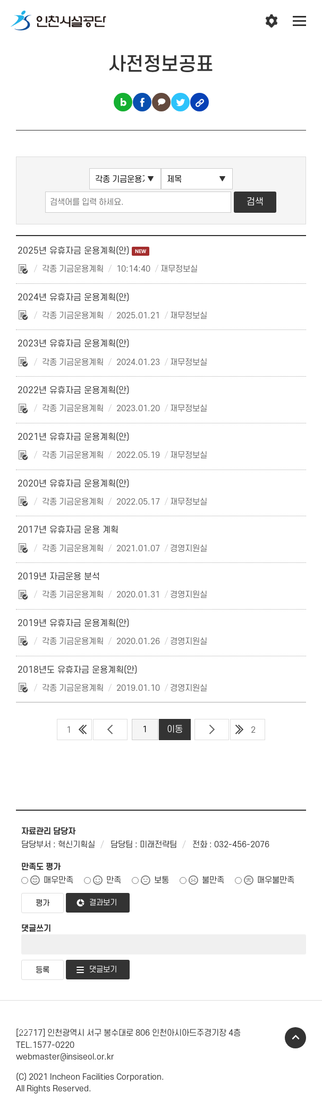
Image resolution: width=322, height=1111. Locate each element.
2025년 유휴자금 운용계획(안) (83, 251)
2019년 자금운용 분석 (59, 576)
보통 (161, 880)
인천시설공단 (58, 21)
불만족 (213, 880)
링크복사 (199, 102)
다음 (211, 729)
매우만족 (58, 880)
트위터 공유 (180, 102)
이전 (110, 729)
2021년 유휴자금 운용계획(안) (73, 437)
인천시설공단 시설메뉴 (271, 21)
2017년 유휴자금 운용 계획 (68, 530)
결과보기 (103, 902)
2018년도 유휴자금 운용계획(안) (77, 670)
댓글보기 (103, 969)
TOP (295, 1037)
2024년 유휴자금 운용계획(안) (73, 297)
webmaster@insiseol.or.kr (65, 1057)
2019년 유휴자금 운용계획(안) (73, 623)
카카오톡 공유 (161, 102)
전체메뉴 (299, 21)
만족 (113, 880)
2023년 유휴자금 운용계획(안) (73, 344)
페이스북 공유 (142, 102)
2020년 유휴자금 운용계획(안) (73, 484)
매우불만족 (275, 880)
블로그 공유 (123, 102)
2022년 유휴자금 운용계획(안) (73, 390)
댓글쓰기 (36, 928)
